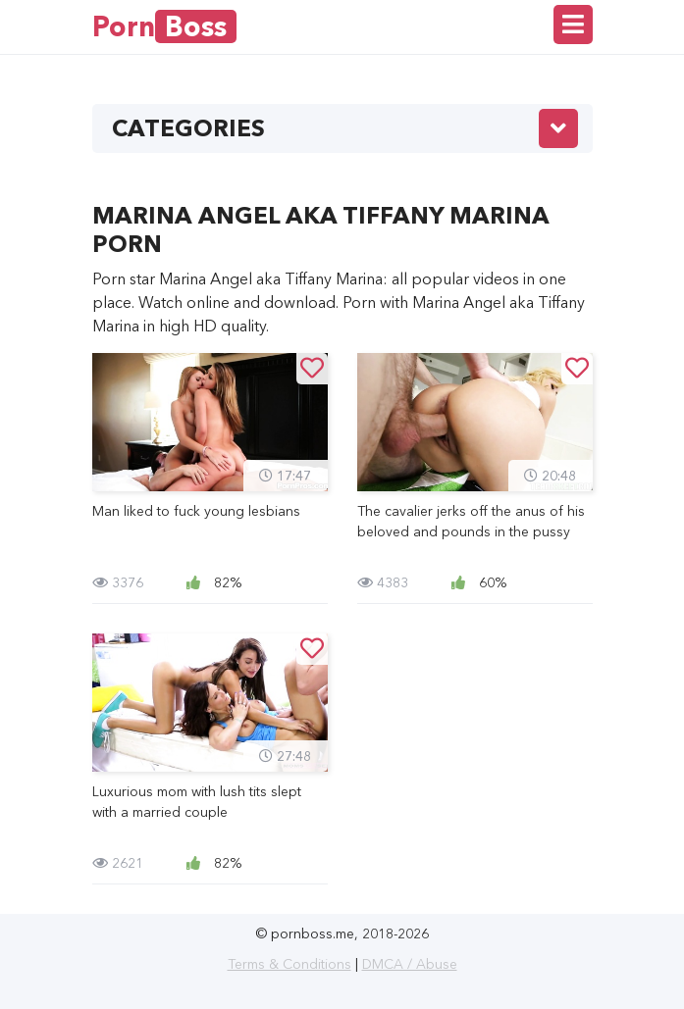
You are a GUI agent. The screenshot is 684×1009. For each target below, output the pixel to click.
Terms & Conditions (289, 964)
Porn (164, 26)
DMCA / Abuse (409, 964)
